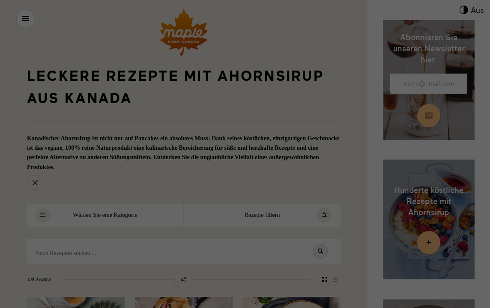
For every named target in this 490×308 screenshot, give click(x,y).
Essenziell (24, 276)
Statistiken (124, 276)
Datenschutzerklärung (432, 250)
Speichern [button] (429, 198)
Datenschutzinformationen (279, 244)
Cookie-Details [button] (394, 250)
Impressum (467, 250)
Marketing (223, 276)
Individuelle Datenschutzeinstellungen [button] (428, 228)
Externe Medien (330, 276)
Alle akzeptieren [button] (428, 173)
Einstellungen (121, 265)
